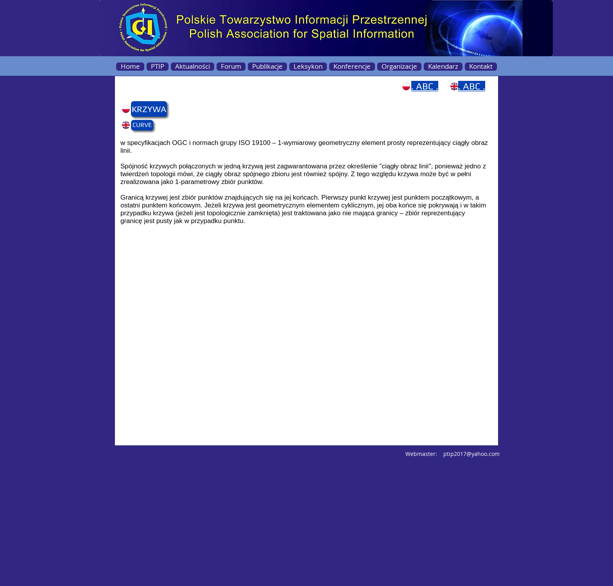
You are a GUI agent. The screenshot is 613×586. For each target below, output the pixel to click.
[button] (146, 109)
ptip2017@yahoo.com (471, 453)
